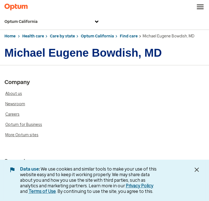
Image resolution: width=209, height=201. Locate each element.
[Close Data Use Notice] (196, 169)
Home (10, 36)
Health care (33, 36)
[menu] (200, 7)
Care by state (62, 36)
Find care (129, 36)
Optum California (52, 21)
